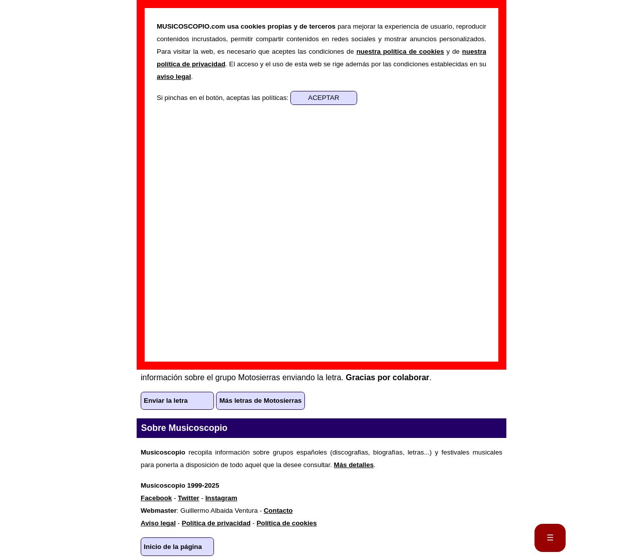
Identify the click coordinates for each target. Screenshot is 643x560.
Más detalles (354, 465)
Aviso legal (158, 523)
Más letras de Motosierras (261, 400)
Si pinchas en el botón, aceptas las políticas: (223, 97)
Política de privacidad (216, 523)
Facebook (156, 498)
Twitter (188, 498)
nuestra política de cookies (400, 51)
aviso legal (174, 76)
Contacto (278, 510)
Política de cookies (287, 523)
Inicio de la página (173, 546)
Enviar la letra (165, 400)
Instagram (221, 498)
